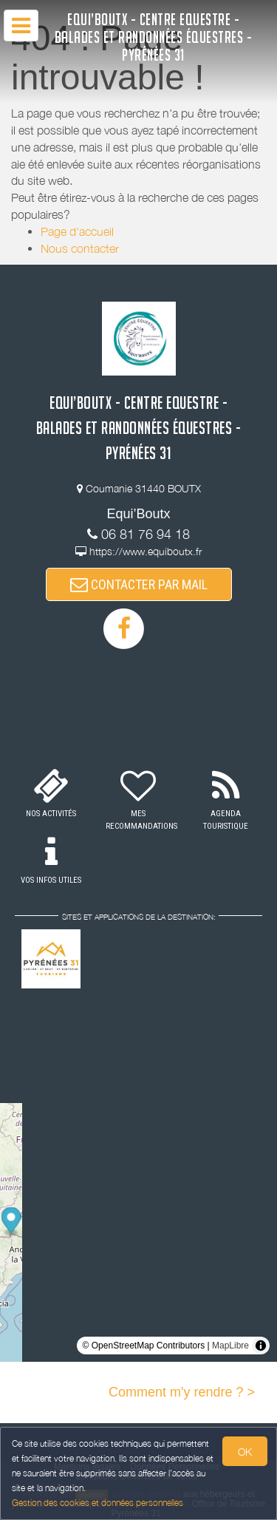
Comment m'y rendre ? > (182, 1392)
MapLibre (230, 1345)
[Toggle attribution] (261, 1345)
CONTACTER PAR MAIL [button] (139, 584)
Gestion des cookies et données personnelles (97, 1502)
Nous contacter (80, 248)
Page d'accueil (77, 231)
